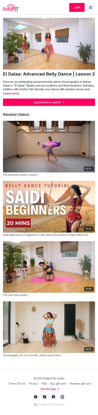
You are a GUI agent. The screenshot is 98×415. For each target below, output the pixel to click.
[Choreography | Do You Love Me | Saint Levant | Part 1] (49, 355)
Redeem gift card (80, 383)
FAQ (44, 383)
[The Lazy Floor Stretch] (49, 295)
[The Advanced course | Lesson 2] (49, 175)
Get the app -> (49, 389)
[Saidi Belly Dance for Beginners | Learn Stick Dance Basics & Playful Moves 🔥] (49, 235)
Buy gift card (58, 383)
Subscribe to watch (50, 102)
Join (77, 7)
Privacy (33, 383)
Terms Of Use (16, 383)
